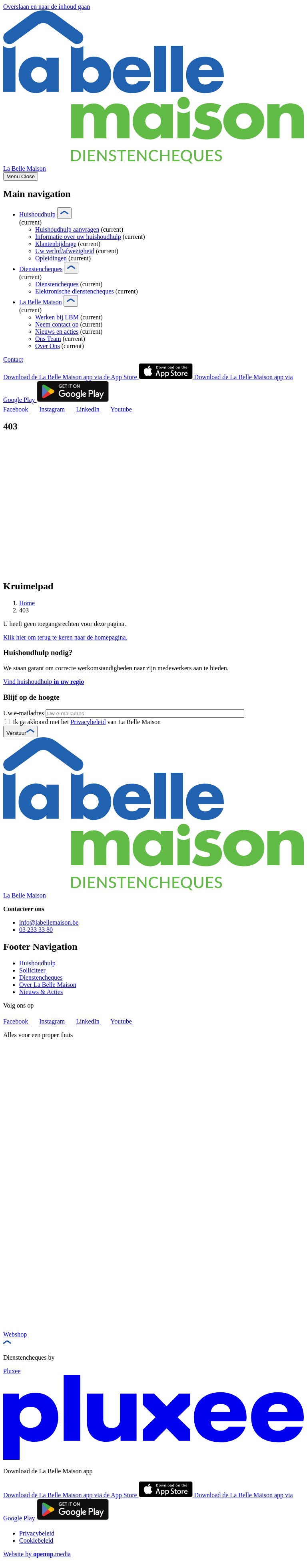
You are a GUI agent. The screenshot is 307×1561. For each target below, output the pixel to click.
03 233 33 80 (36, 929)
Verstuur (20, 733)
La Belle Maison (40, 302)
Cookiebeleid (36, 1540)
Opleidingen (51, 258)
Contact (13, 359)
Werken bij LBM (57, 317)
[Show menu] (20, 176)
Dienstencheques (40, 269)
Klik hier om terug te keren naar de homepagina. (65, 637)
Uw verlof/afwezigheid (64, 251)
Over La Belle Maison (47, 984)
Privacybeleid (88, 721)
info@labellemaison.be (48, 922)
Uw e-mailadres (23, 713)
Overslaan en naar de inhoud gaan (46, 6)
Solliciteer (32, 970)
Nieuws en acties (56, 331)
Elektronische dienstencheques (74, 291)
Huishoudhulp (37, 214)
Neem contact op (56, 324)
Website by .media (37, 1554)
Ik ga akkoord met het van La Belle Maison (87, 721)
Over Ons (47, 346)
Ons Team (48, 338)
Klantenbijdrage (55, 243)
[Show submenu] (64, 213)
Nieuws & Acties (41, 991)
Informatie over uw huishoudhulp (78, 236)
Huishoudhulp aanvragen (67, 229)
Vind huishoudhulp (43, 681)
